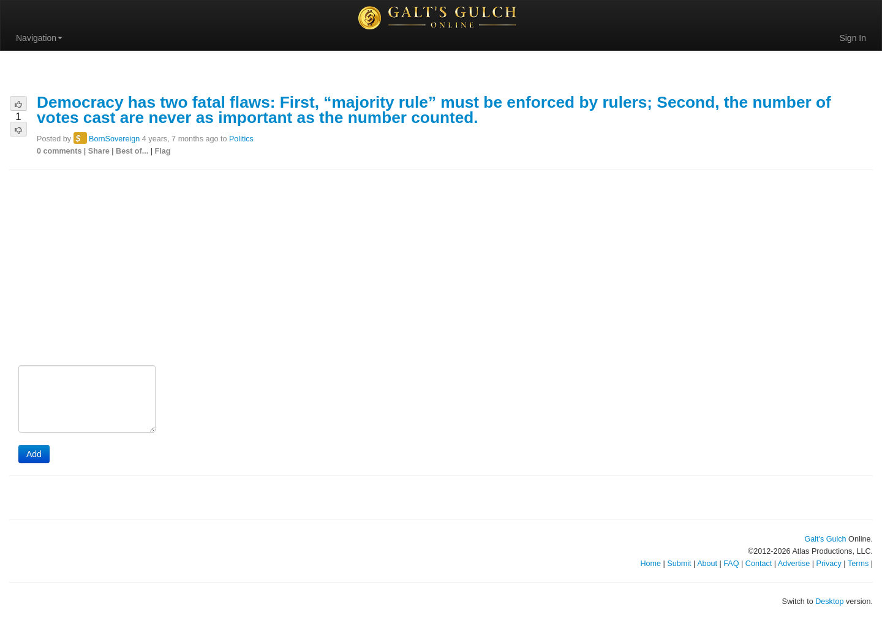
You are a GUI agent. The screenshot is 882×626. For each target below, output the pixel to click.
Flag (163, 151)
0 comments (59, 151)
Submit (679, 563)
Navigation (39, 38)
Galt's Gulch (825, 539)
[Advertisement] (441, 268)
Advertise (794, 563)
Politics (241, 139)
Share (99, 151)
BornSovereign (114, 139)
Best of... (132, 151)
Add (34, 454)
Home (650, 563)
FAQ (731, 563)
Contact (758, 563)
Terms (858, 563)
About (707, 563)
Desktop (829, 601)
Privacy (829, 563)
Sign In (852, 38)
